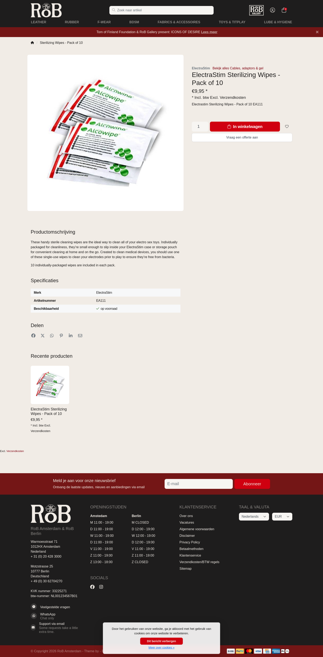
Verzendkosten (233, 97)
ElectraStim (201, 68)
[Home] (32, 42)
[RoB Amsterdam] (70, 10)
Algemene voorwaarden (196, 529)
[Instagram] (102, 587)
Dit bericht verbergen (161, 641)
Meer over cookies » (161, 647)
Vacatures (186, 522)
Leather (38, 22)
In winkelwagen (244, 126)
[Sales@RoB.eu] (57, 628)
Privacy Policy (189, 542)
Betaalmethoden (191, 549)
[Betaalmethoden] (231, 651)
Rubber (72, 22)
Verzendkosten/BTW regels (199, 562)
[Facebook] (94, 587)
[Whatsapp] (57, 616)
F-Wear (104, 22)
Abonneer (252, 484)
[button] (272, 10)
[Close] (317, 32)
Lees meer (209, 32)
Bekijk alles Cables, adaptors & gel (238, 68)
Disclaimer (187, 535)
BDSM (134, 22)
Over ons (186, 516)
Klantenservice (190, 555)
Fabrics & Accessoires (179, 22)
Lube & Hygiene (278, 22)
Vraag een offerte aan (242, 137)
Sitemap (185, 568)
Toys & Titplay (232, 22)
